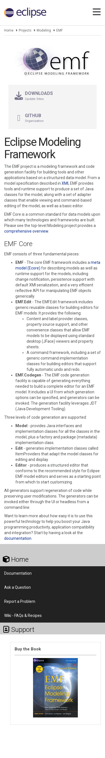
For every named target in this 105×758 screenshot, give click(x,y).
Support (18, 630)
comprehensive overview (26, 231)
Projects (25, 30)
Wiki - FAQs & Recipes (23, 615)
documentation (17, 538)
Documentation (18, 573)
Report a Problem (19, 601)
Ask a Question (17, 587)
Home (8, 30)
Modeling (44, 30)
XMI (65, 183)
